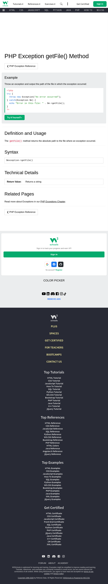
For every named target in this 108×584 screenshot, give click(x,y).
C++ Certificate (54, 538)
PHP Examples (52, 490)
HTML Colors (53, 445)
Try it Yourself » (14, 117)
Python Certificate (54, 527)
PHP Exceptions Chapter (52, 201)
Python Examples (52, 482)
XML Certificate (54, 544)
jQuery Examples (53, 499)
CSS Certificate (54, 516)
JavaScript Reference (52, 428)
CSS (21, 10)
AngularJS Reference (52, 451)
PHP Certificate (54, 530)
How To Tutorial (54, 386)
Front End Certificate (54, 521)
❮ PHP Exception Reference (21, 66)
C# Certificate (54, 541)
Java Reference (52, 448)
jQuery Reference (52, 454)
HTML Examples (52, 468)
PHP (77, 10)
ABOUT (52, 563)
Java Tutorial (54, 403)
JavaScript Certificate (54, 519)
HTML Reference (52, 423)
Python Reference (52, 434)
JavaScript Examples (53, 473)
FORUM (42, 563)
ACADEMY (63, 563)
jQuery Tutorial (54, 408)
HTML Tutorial (54, 377)
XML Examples (52, 496)
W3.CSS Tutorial (54, 394)
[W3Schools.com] (54, 319)
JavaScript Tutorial (54, 383)
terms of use (88, 572)
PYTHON (57, 10)
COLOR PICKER (54, 280)
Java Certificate (54, 535)
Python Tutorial (54, 392)
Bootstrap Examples (52, 487)
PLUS (54, 326)
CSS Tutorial (54, 380)
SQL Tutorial (54, 389)
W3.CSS (100, 10)
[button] (61, 3)
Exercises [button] (50, 4)
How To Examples (52, 476)
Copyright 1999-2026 (26, 578)
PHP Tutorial (54, 400)
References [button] (34, 4)
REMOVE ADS (54, 299)
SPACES (54, 333)
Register (59, 270)
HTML (12, 10)
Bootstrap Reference (53, 439)
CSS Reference (52, 425)
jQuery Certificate (54, 533)
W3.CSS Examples (52, 485)
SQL (47, 10)
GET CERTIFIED (54, 340)
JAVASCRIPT (34, 10)
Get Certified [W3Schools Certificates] (83, 4)
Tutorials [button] (18, 4)
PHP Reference (53, 442)
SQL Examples (52, 479)
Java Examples (53, 493)
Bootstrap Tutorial (54, 397)
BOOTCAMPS (54, 354)
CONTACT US (54, 361)
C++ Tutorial (54, 406)
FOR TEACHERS (54, 347)
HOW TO (88, 10)
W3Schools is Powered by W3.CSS (76, 578)
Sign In (54, 254)
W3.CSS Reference (52, 437)
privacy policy (58, 574)
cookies (47, 574)
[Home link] (5, 3)
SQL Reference (53, 431)
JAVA (68, 10)
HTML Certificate (54, 513)
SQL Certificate (54, 524)
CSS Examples (52, 471)
